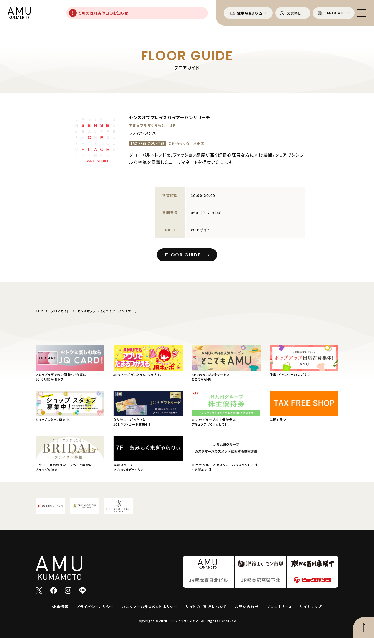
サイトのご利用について (206, 606)
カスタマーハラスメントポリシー (150, 606)
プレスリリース (279, 606)
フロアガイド (60, 311)
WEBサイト (200, 229)
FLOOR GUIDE (183, 255)
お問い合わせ (246, 606)
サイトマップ (311, 606)
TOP (39, 311)
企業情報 (60, 606)
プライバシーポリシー (95, 606)
